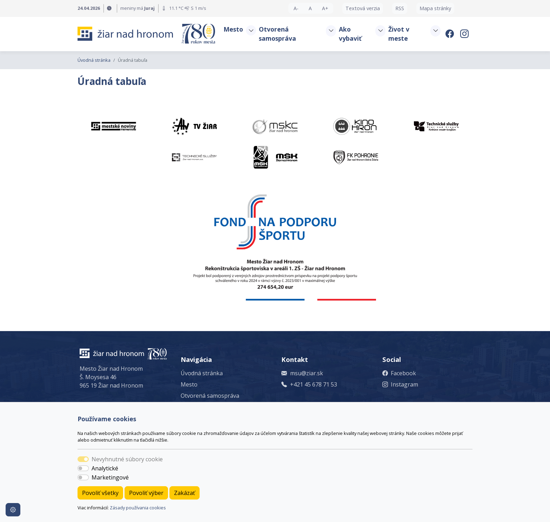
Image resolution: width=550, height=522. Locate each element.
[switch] (83, 468)
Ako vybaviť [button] (350, 33)
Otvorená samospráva (210, 395)
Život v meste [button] (398, 33)
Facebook (403, 373)
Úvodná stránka (94, 60)
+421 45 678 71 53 (313, 384)
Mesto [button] (233, 29)
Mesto (189, 384)
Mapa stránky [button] (435, 8)
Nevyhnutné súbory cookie (127, 459)
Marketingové (110, 477)
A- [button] (296, 8)
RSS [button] (399, 8)
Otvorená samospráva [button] (277, 33)
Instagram (404, 384)
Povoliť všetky (100, 493)
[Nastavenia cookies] (13, 509)
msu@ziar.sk (306, 373)
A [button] (310, 8)
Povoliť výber (146, 493)
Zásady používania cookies (138, 507)
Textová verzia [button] (363, 8)
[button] (251, 30)
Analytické (105, 468)
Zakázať (184, 493)
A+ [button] (325, 8)
